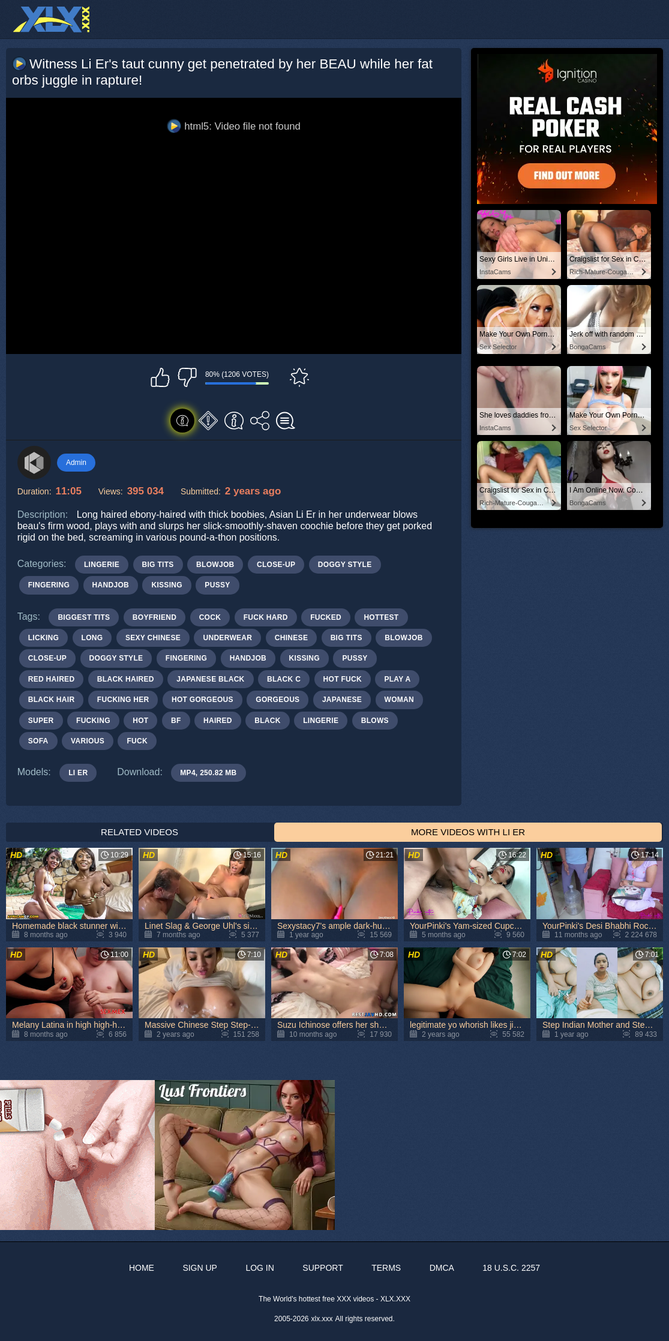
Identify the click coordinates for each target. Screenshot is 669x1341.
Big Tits (158, 564)
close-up (47, 658)
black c (284, 679)
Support (322, 1268)
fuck (137, 741)
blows (375, 720)
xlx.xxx (322, 1319)
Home (141, 1268)
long (92, 638)
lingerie (320, 720)
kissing (304, 658)
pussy (354, 658)
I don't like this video (187, 377)
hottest (381, 617)
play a (397, 679)
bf (176, 720)
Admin (76, 462)
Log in (259, 1268)
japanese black (210, 679)
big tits (346, 638)
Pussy (217, 585)
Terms (386, 1268)
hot (140, 720)
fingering (186, 658)
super (41, 720)
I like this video (160, 377)
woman (400, 699)
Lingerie (101, 564)
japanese (342, 699)
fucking (93, 720)
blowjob (403, 638)
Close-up (276, 564)
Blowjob (215, 564)
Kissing (166, 585)
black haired (125, 679)
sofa (38, 741)
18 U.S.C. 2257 (511, 1268)
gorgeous (277, 699)
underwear (227, 638)
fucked (325, 617)
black (267, 720)
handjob (248, 658)
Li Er (78, 773)
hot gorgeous (202, 699)
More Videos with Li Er (468, 832)
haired (217, 720)
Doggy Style (345, 564)
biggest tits (84, 617)
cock (210, 617)
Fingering (49, 585)
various (87, 741)
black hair (51, 699)
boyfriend (154, 617)
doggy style (116, 658)
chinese (291, 638)
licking (43, 638)
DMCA (442, 1268)
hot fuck (342, 679)
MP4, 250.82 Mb (208, 773)
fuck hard (266, 617)
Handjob (110, 585)
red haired (51, 679)
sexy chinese (153, 638)
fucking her (123, 699)
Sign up (199, 1268)
